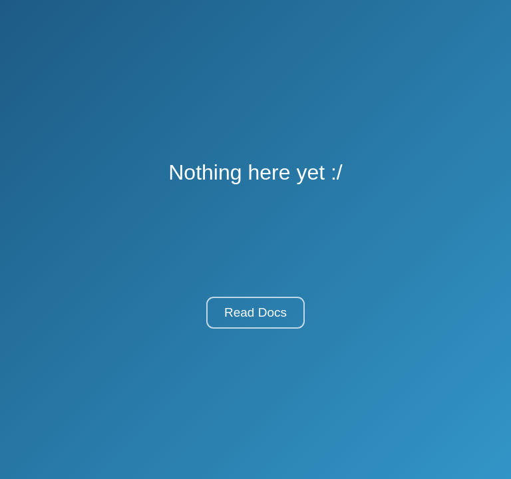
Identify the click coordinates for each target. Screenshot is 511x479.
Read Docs (255, 312)
